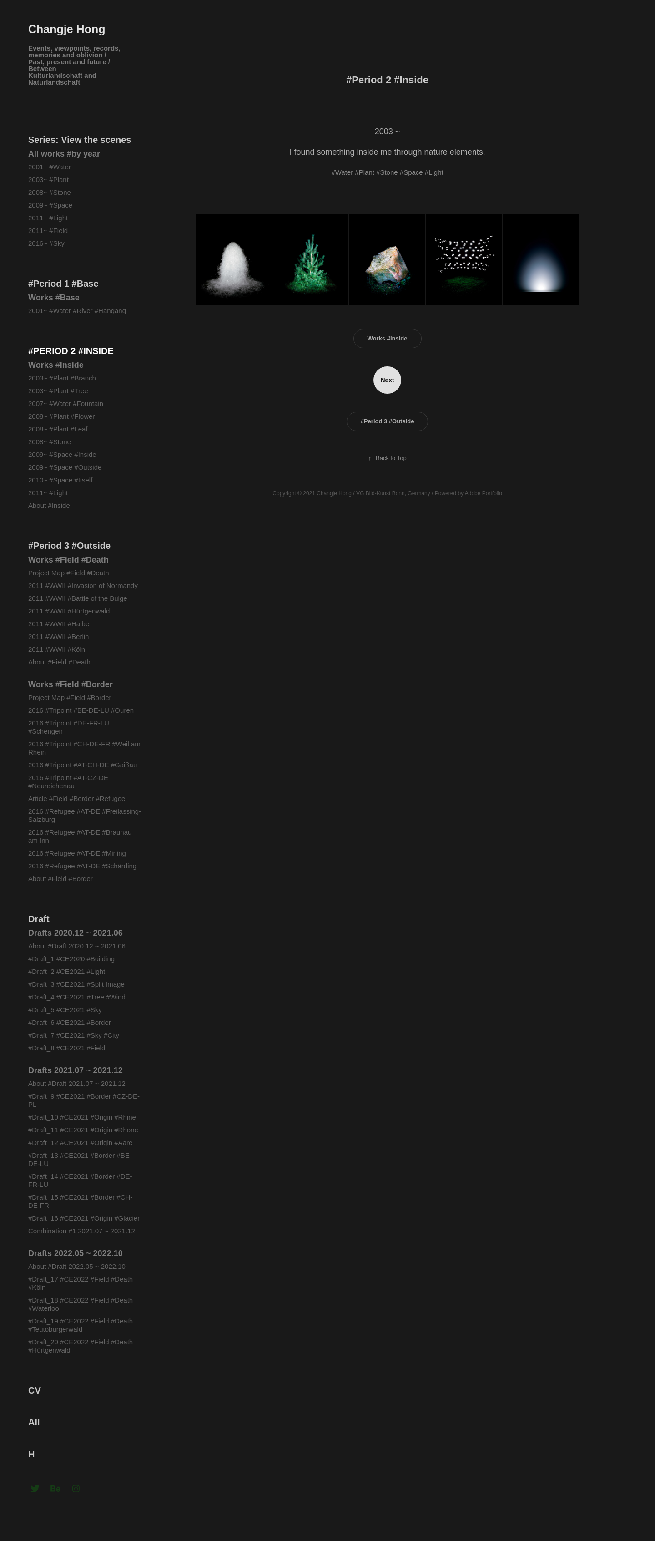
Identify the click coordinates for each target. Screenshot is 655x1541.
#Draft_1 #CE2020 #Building (72, 959)
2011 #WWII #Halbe (58, 624)
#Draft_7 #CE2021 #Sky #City (73, 1035)
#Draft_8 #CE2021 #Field (66, 1048)
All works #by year (64, 153)
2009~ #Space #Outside (64, 467)
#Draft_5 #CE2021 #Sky (65, 1010)
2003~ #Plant (48, 179)
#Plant (364, 172)
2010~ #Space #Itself (60, 480)
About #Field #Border (60, 878)
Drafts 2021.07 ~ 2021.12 (75, 1070)
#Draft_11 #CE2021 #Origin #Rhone (83, 1130)
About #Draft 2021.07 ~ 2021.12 (77, 1083)
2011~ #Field (48, 230)
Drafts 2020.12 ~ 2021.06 (75, 933)
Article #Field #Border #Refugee (76, 798)
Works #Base (54, 297)
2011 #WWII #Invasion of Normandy (83, 585)
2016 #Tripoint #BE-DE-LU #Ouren (81, 710)
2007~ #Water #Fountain (65, 403)
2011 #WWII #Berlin (58, 636)
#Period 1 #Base (63, 284)
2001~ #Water (49, 167)
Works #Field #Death (68, 559)
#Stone (387, 172)
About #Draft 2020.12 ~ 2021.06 (77, 946)
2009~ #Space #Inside (62, 454)
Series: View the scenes (79, 140)
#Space (411, 172)
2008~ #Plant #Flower (61, 416)
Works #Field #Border (70, 684)
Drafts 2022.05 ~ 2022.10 (75, 1253)
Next (387, 380)
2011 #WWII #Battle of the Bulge (77, 598)
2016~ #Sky (46, 243)
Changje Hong (66, 29)
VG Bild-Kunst (373, 493)
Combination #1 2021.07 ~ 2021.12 (81, 1231)
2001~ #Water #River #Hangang (77, 310)
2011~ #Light (48, 218)
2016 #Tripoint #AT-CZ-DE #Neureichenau (68, 782)
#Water (342, 172)
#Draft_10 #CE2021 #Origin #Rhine (82, 1117)
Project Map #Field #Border (69, 697)
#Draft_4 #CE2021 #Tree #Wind (77, 997)
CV (34, 1390)
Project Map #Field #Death (68, 573)
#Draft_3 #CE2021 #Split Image (76, 984)
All (34, 1422)
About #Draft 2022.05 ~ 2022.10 (77, 1266)
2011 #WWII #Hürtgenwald (69, 611)
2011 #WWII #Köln (56, 649)
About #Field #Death (59, 662)
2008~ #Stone (49, 192)
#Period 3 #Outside (69, 546)
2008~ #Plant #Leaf (58, 429)
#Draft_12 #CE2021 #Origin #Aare (80, 1142)
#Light (434, 172)
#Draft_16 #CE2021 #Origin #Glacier (84, 1218)
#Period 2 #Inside (71, 351)
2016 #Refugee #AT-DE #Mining (77, 853)
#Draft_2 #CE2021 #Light (66, 971)
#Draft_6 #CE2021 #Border (69, 1022)
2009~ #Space (50, 205)
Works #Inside (56, 365)
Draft (39, 919)
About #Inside (49, 505)
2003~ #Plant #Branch (62, 378)
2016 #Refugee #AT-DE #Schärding (82, 866)
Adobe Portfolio (483, 493)
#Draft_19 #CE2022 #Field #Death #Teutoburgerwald (80, 1325)
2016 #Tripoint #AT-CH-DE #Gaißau (82, 765)
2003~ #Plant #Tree (58, 391)
